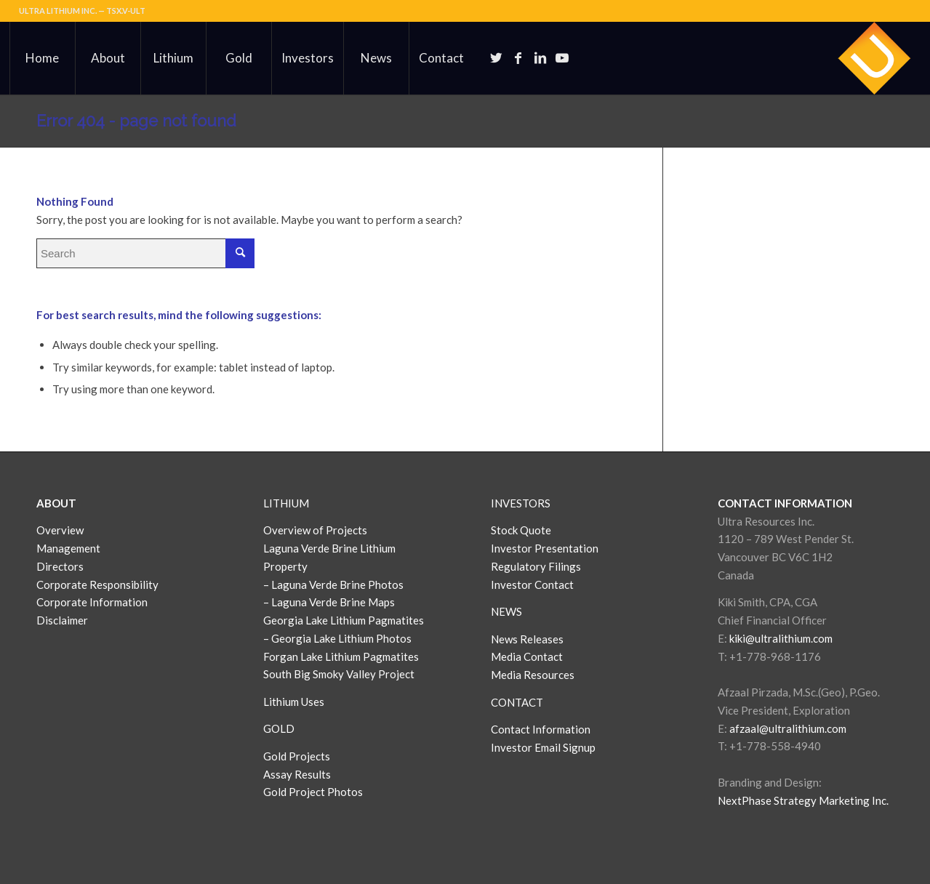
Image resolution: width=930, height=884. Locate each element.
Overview (60, 530)
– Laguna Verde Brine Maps (329, 601)
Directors (60, 566)
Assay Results (297, 774)
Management (68, 548)
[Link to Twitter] (497, 57)
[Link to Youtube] (562, 57)
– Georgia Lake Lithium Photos (337, 638)
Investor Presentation (544, 548)
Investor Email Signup (544, 747)
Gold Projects (296, 756)
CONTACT (517, 702)
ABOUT (56, 503)
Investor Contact (532, 584)
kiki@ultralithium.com (781, 638)
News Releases (527, 639)
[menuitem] (42, 58)
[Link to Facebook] (518, 57)
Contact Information (540, 729)
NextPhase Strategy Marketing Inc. (803, 800)
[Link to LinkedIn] (540, 57)
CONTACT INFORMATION (785, 503)
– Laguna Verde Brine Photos (333, 584)
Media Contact (527, 656)
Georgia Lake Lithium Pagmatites (343, 620)
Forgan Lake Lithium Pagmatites (341, 656)
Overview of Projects (315, 530)
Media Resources (532, 674)
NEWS (506, 611)
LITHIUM (286, 503)
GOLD (278, 728)
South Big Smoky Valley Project (338, 673)
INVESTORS (520, 503)
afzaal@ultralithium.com (787, 728)
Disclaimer (62, 620)
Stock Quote (521, 530)
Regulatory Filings (536, 566)
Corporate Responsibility (97, 584)
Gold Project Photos (313, 791)
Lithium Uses (293, 701)
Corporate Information (92, 601)
